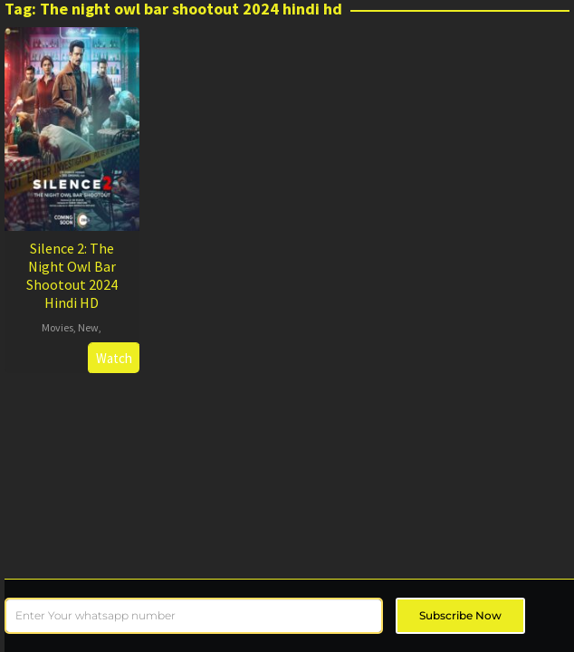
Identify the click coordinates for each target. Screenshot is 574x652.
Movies (57, 327)
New (88, 327)
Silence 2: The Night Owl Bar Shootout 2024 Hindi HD (72, 275)
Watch (114, 358)
